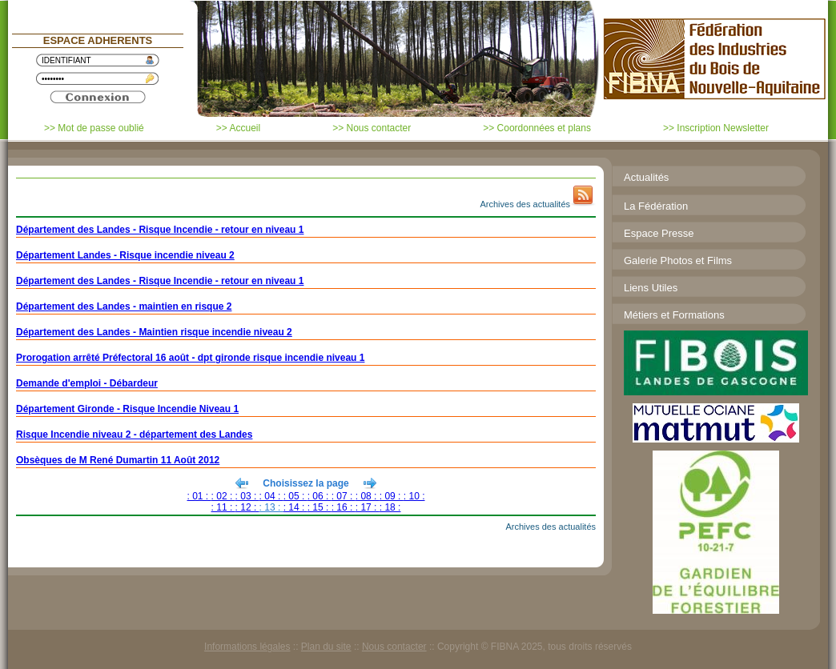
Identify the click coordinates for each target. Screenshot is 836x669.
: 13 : (271, 507)
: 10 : (414, 496)
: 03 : (247, 496)
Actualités (646, 177)
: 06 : (319, 496)
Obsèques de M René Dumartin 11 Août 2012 (117, 460)
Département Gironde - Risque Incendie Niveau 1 (127, 409)
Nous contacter (394, 646)
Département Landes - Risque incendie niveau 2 (125, 255)
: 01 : (199, 496)
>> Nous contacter (371, 128)
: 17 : (368, 507)
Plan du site (326, 646)
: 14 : (295, 507)
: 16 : (344, 507)
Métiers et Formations (674, 315)
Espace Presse (658, 233)
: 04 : (271, 496)
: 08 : (368, 496)
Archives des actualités (525, 204)
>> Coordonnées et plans (537, 128)
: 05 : (295, 496)
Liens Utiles (650, 288)
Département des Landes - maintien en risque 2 (123, 306)
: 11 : (223, 507)
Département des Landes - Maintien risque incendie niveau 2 (154, 332)
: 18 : (390, 507)
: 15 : (319, 507)
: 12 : (247, 507)
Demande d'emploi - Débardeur (87, 383)
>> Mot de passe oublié (94, 128)
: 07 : (344, 496)
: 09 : (392, 496)
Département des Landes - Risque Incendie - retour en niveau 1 (159, 229)
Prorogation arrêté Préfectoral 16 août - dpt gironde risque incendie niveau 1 (190, 357)
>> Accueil (238, 128)
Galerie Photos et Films (678, 260)
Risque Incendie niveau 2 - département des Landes (134, 434)
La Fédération (656, 206)
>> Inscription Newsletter (716, 128)
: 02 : (223, 496)
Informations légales (247, 646)
